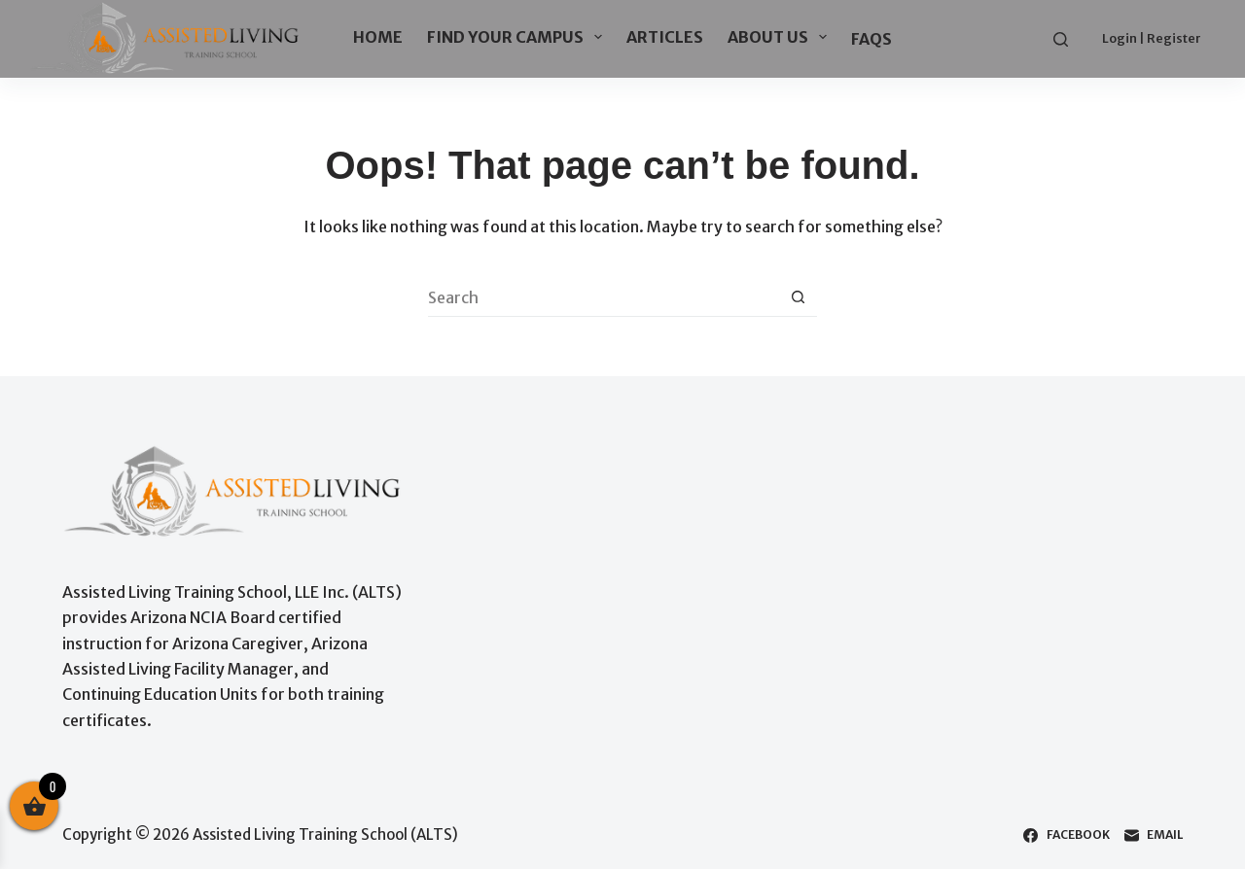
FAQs (871, 39)
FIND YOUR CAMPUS (518, 37)
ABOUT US (781, 37)
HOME (378, 37)
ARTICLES (664, 37)
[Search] (1060, 39)
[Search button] (797, 297)
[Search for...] (603, 297)
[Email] (1153, 835)
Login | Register (1151, 38)
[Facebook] (1066, 835)
